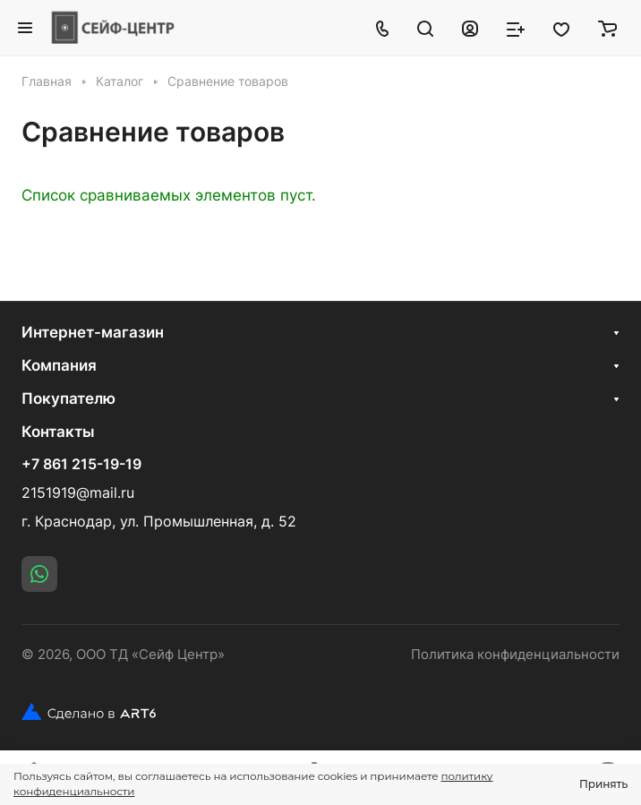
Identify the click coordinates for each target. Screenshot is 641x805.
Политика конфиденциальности (515, 655)
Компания (59, 365)
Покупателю (68, 398)
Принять (603, 784)
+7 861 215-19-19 (81, 465)
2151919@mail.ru (77, 492)
